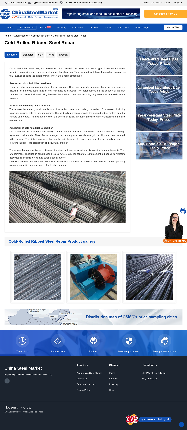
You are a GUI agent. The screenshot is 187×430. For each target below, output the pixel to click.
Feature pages (142, 27)
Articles (108, 27)
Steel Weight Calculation (154, 373)
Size (40, 54)
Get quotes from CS (165, 13)
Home (10, 27)
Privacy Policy (83, 390)
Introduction (12, 54)
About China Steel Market (89, 373)
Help (111, 390)
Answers (94, 27)
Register (178, 3)
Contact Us (82, 378)
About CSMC (173, 27)
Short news (123, 27)
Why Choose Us (150, 378)
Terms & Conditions (86, 384)
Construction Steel (40, 35)
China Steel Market (29, 13)
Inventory (61, 27)
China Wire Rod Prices (33, 412)
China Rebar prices (13, 412)
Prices (45, 27)
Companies (78, 27)
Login (167, 3)
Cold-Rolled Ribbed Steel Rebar (69, 35)
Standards (28, 54)
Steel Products (27, 27)
